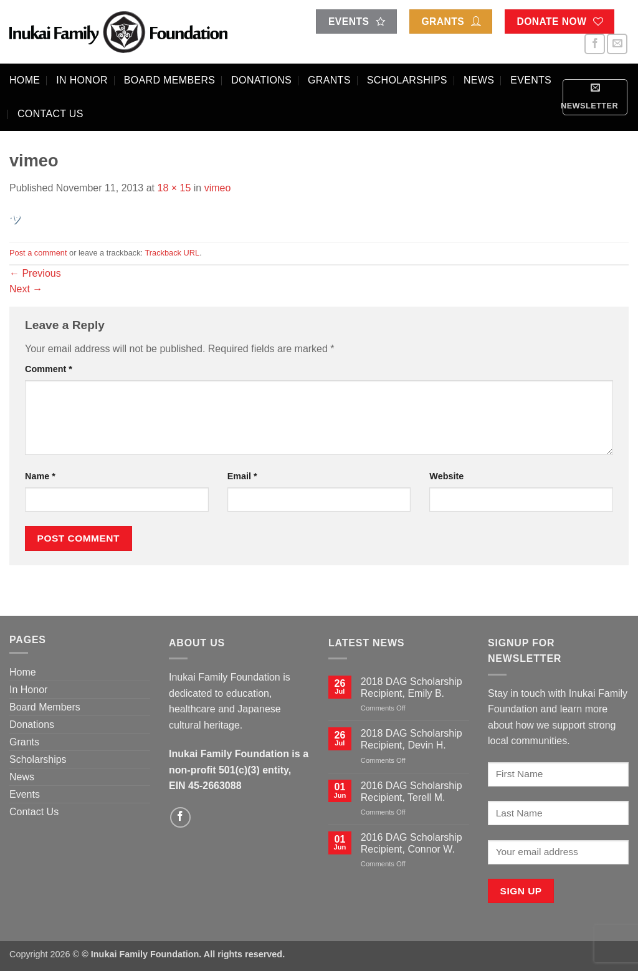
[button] (595, 97)
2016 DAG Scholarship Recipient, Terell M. (411, 791)
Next (25, 289)
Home (24, 80)
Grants (329, 80)
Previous (35, 273)
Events (530, 80)
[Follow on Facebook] (594, 44)
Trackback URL (172, 252)
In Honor (82, 80)
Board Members (169, 80)
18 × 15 (174, 188)
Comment (48, 369)
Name (40, 476)
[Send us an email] (617, 44)
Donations (261, 80)
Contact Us (50, 113)
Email (242, 476)
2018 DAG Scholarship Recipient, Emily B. (411, 687)
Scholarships (407, 80)
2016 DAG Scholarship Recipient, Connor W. (411, 843)
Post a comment (38, 252)
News (479, 80)
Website (446, 476)
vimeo (217, 188)
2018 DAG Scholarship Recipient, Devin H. (411, 739)
